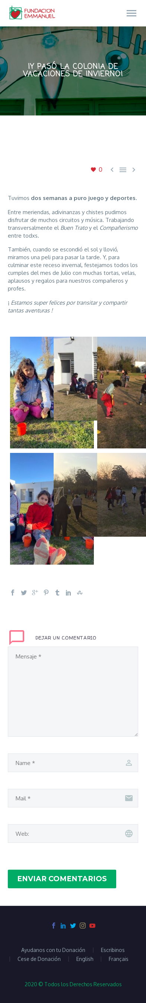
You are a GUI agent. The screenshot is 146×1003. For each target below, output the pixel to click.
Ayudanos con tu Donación (53, 950)
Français (118, 959)
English (84, 959)
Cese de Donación (39, 959)
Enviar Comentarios (62, 879)
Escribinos (113, 950)
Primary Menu (131, 13)
